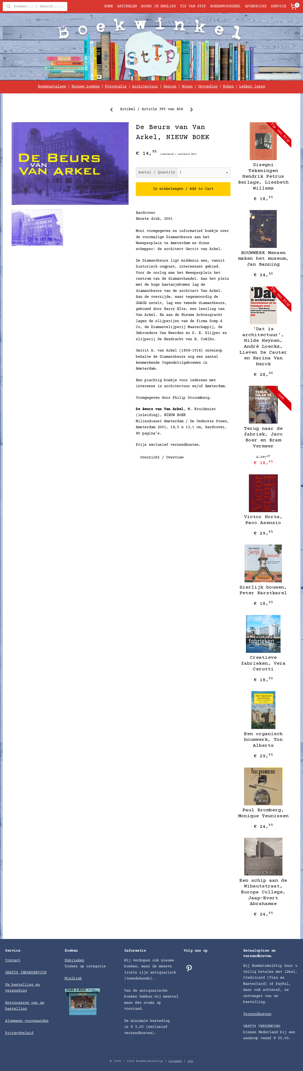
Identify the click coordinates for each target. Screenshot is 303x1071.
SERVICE (278, 6)
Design (169, 87)
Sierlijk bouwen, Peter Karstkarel (263, 590)
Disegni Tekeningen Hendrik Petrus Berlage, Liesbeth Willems (263, 176)
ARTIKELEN (127, 6)
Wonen (187, 87)
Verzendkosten (257, 1014)
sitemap (175, 1061)
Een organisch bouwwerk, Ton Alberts (263, 739)
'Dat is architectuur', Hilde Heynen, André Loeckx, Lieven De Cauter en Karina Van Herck (263, 346)
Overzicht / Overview (161, 457)
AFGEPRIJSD (255, 6)
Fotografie (116, 87)
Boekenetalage (52, 87)
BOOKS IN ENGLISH (158, 6)
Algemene (15, 1021)
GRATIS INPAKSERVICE (25, 973)
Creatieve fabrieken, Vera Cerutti (263, 663)
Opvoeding (208, 87)
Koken (228, 87)
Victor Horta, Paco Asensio (263, 520)
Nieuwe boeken (85, 87)
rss (190, 1061)
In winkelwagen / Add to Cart (183, 189)
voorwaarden (36, 1021)
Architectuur (145, 87)
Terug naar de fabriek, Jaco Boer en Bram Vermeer (263, 437)
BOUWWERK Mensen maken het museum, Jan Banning (263, 258)
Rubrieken (74, 960)
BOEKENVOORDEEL (225, 6)
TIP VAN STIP (193, 6)
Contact (12, 960)
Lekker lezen (252, 87)
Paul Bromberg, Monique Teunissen (263, 813)
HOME (108, 6)
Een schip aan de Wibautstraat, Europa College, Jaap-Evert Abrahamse (263, 892)
